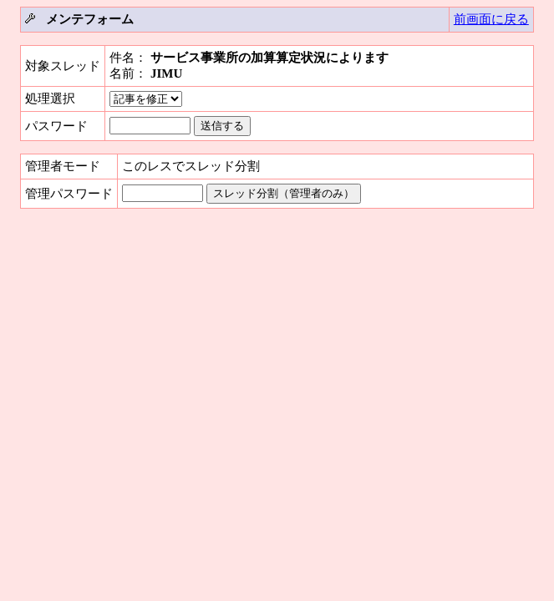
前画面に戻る (491, 19)
